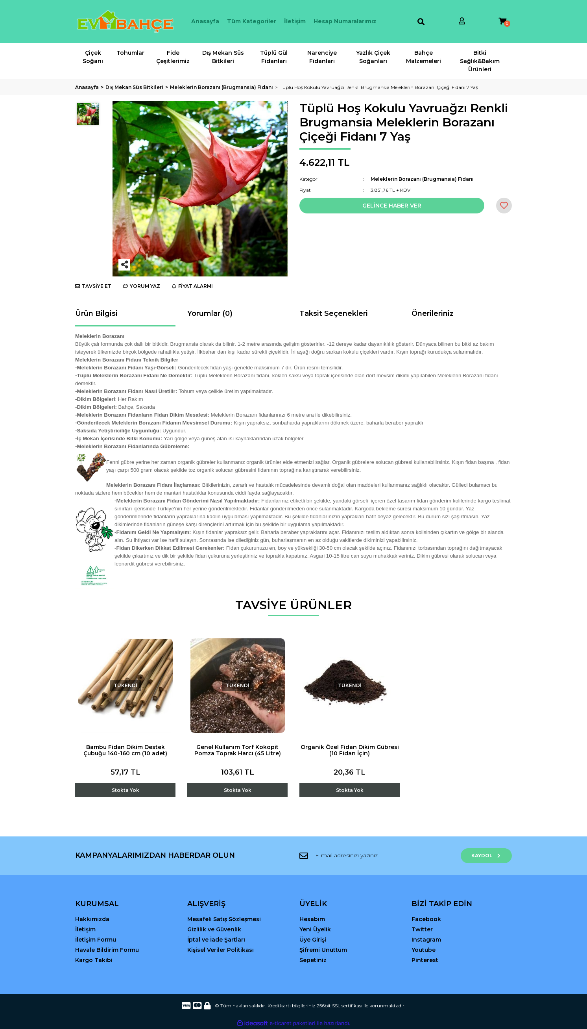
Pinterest (425, 960)
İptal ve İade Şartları (216, 939)
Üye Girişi (312, 939)
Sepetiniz (313, 960)
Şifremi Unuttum (323, 949)
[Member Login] (462, 21)
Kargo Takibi (94, 960)
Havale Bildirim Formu (107, 949)
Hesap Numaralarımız (345, 21)
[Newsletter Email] (376, 855)
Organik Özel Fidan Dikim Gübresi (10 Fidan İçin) (350, 750)
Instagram (426, 939)
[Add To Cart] (125, 784)
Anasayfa (205, 21)
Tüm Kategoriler (251, 21)
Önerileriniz (433, 313)
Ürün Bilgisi (96, 313)
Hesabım (312, 919)
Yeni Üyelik (315, 929)
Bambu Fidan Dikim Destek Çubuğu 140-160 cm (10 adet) (125, 750)
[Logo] (125, 21)
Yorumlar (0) (210, 313)
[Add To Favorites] (504, 205)
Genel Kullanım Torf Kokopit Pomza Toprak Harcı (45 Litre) (237, 750)
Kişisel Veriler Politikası (220, 949)
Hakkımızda (92, 919)
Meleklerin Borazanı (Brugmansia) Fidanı (422, 179)
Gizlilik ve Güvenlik (214, 929)
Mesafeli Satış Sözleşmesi (224, 919)
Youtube (424, 949)
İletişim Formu (95, 939)
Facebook (426, 919)
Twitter (422, 929)
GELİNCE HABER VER (391, 205)
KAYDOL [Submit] (486, 855)
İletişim (295, 21)
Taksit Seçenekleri (333, 313)
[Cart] (502, 21)
